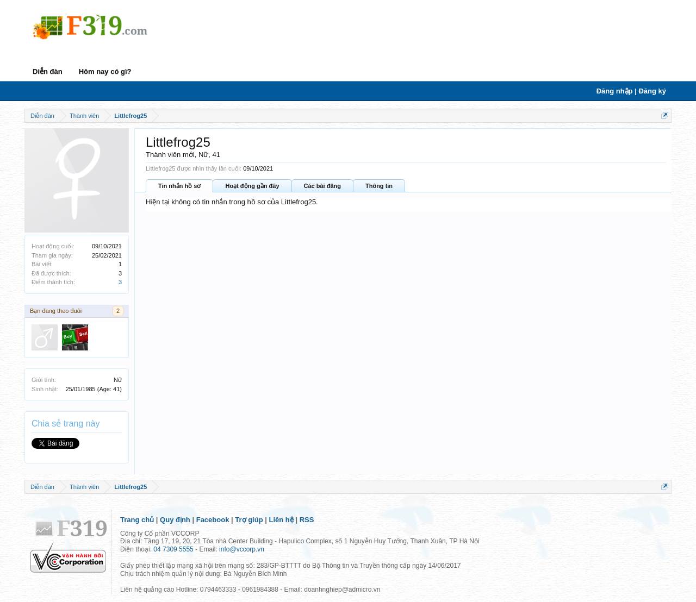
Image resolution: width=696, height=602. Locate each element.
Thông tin (379, 186)
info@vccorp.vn (241, 549)
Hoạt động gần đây (252, 186)
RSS (307, 520)
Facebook (212, 520)
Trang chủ (137, 520)
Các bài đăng (322, 186)
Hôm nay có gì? (105, 71)
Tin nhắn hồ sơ (179, 186)
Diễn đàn (48, 71)
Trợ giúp (249, 520)
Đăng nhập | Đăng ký (631, 91)
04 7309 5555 (173, 549)
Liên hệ (281, 520)
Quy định (175, 520)
